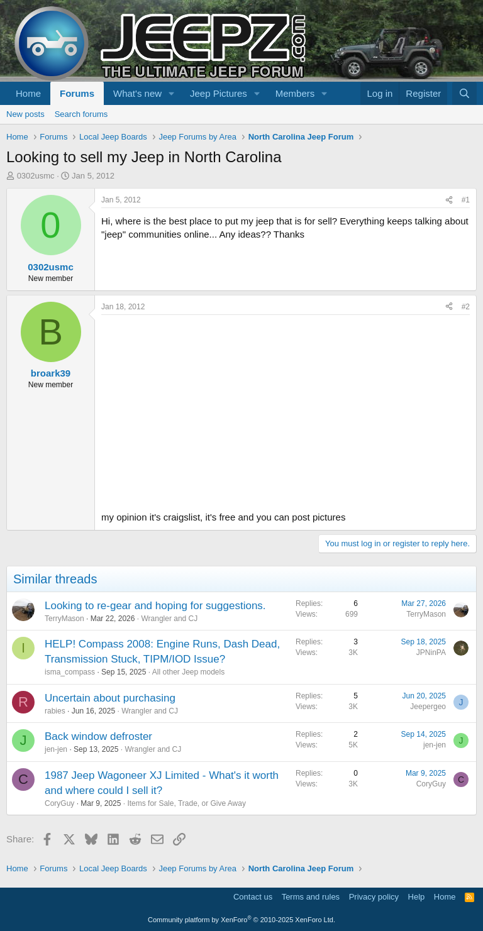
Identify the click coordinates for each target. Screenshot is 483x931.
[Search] (464, 93)
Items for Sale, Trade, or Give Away (186, 803)
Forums (77, 93)
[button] (171, 93)
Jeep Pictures (218, 93)
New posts (25, 114)
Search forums (81, 114)
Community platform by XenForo (241, 919)
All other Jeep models (188, 672)
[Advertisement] (285, 409)
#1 (466, 200)
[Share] (449, 200)
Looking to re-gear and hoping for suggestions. (155, 606)
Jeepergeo (428, 706)
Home (28, 93)
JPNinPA (431, 652)
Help (416, 896)
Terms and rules (311, 896)
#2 (466, 306)
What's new (137, 93)
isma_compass (70, 672)
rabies (55, 711)
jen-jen (56, 749)
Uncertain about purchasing (110, 698)
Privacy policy (374, 896)
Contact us (252, 896)
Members (295, 93)
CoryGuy (59, 803)
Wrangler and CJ (169, 618)
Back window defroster (98, 736)
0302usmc (36, 175)
